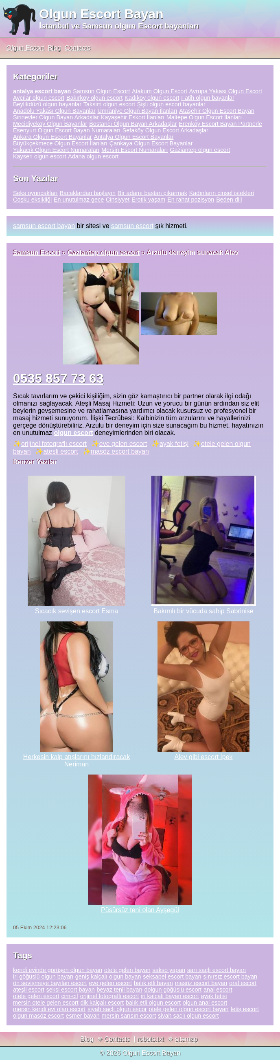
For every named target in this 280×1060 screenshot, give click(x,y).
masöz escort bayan (120, 451)
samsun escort (132, 225)
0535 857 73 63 (58, 378)
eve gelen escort (123, 443)
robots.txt (150, 1039)
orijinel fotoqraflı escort (54, 443)
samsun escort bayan (44, 225)
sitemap (186, 1039)
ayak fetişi (174, 443)
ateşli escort (60, 451)
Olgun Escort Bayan (101, 14)
